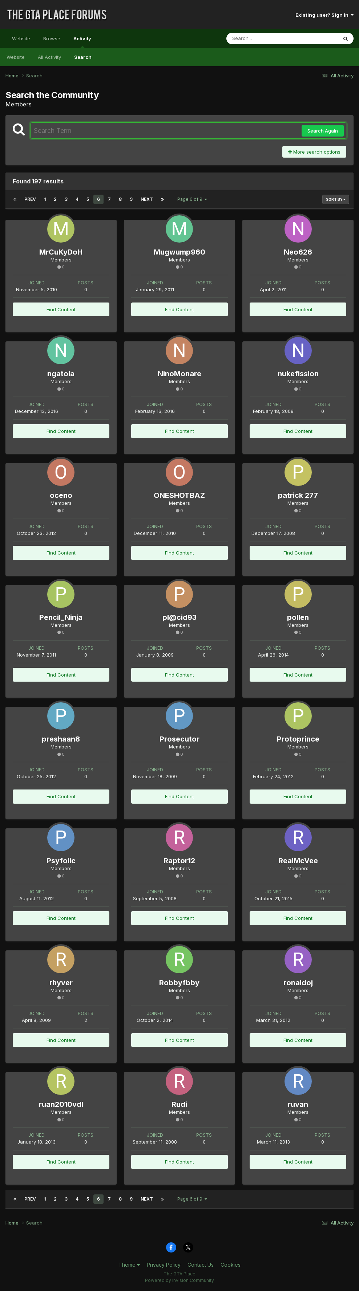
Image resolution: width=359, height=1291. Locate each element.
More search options (314, 152)
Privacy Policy (164, 1265)
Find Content (61, 309)
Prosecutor (179, 739)
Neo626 (298, 252)
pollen (298, 617)
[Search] (262, 38)
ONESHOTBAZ (179, 495)
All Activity (49, 57)
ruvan (298, 1104)
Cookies (231, 1265)
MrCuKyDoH (60, 252)
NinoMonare (179, 373)
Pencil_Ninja (60, 617)
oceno (61, 495)
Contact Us (200, 1265)
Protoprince (298, 739)
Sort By (336, 199)
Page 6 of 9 (192, 199)
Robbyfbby (179, 982)
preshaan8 (61, 739)
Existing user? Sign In (324, 15)
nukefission (298, 373)
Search (83, 57)
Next (147, 199)
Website (21, 38)
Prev (30, 199)
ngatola (60, 373)
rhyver (61, 982)
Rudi (179, 1104)
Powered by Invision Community (179, 1280)
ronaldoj (298, 982)
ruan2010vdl (61, 1104)
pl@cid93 (179, 617)
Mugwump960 (179, 252)
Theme (129, 1265)
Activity (82, 42)
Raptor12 (179, 860)
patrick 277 (298, 495)
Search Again (322, 131)
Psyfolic (61, 860)
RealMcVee (298, 860)
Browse (51, 38)
